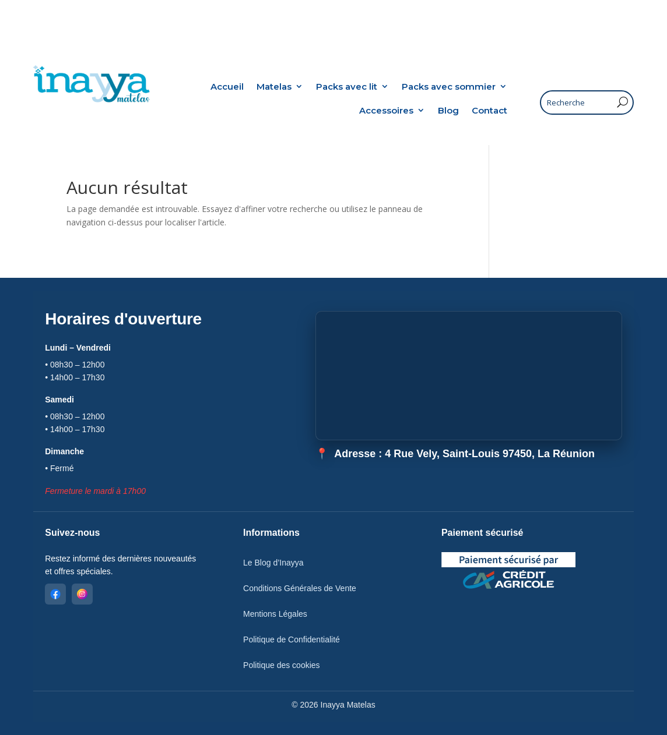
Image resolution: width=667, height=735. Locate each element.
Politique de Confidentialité (291, 639)
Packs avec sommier (449, 86)
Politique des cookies (281, 665)
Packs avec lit (346, 86)
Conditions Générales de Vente (299, 588)
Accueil (227, 86)
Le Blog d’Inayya (273, 562)
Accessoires (386, 110)
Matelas (274, 86)
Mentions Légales (275, 614)
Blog (448, 110)
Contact (489, 110)
